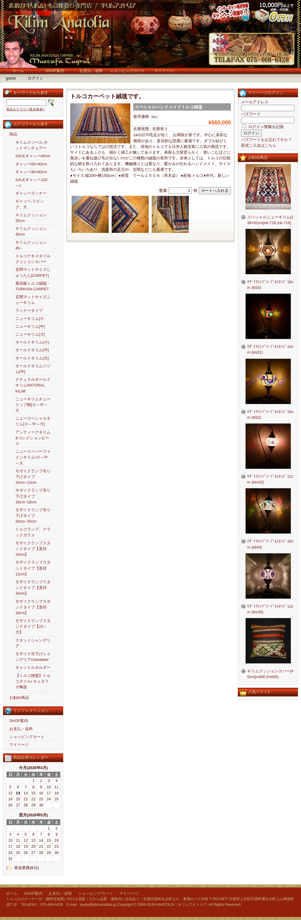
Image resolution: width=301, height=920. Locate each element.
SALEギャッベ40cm (32, 156)
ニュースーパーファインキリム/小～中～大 (33, 457)
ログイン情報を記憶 (263, 126)
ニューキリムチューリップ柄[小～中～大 (33, 405)
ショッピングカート (127, 70)
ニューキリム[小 (29, 318)
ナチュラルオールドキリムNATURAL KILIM (33, 385)
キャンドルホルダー (33, 667)
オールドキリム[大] (32, 358)
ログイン (35, 78)
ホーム (18, 70)
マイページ (164, 70)
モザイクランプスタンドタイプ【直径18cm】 (33, 607)
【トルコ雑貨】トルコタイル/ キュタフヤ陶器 (33, 681)
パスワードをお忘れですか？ (266, 139)
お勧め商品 (19, 697)
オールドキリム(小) (32, 342)
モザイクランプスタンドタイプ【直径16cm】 (33, 588)
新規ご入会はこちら (258, 145)
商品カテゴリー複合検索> (25, 109)
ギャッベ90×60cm (31, 172)
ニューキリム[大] (30, 334)
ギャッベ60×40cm (31, 164)
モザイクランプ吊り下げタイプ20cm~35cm (33, 516)
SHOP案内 (54, 70)
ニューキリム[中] (30, 326)
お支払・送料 (91, 70)
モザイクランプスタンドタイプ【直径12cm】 (33, 568)
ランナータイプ (29, 310)
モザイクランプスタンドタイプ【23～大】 (33, 626)
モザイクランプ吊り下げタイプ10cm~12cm (33, 477)
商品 (13, 134)
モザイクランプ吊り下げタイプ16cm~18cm (33, 496)
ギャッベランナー (31, 193)
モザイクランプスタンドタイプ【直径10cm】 (33, 549)
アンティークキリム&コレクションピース (33, 438)
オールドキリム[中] (32, 350)
